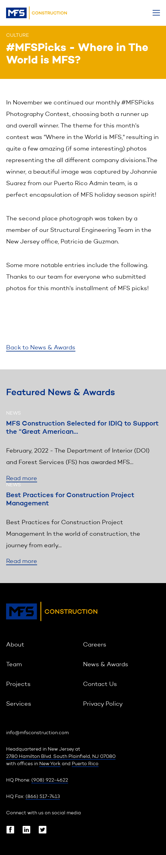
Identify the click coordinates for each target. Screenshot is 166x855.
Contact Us (100, 684)
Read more (21, 479)
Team (14, 665)
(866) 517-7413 (43, 796)
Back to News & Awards (40, 348)
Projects (18, 684)
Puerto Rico (85, 764)
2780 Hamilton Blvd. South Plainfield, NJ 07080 (61, 756)
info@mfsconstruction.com (37, 733)
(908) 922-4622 (49, 780)
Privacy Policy (103, 704)
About (15, 645)
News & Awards (105, 665)
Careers (94, 645)
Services (18, 704)
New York (50, 764)
